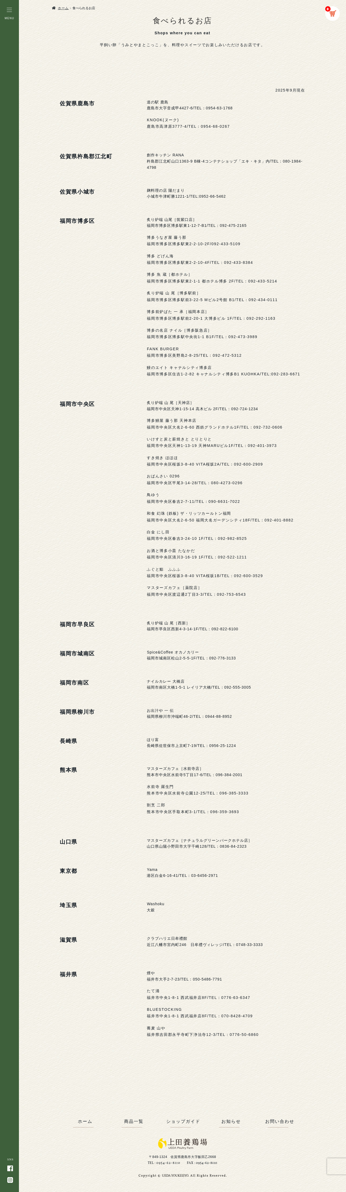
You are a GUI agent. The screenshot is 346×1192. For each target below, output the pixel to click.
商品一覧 (134, 1121)
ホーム (63, 8)
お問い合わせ (279, 1121)
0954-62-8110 (168, 1163)
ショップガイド (182, 1121)
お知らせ (231, 1121)
